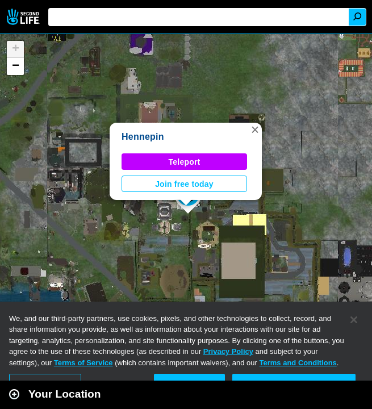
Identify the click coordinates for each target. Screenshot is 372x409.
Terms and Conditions (298, 362)
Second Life (24, 17)
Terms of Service (83, 362)
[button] (255, 129)
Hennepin (143, 136)
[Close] (353, 319)
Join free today (184, 184)
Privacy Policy (228, 351)
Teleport (184, 161)
